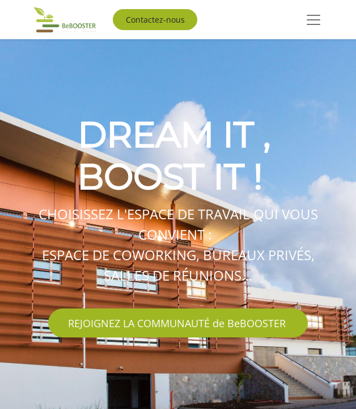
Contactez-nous (155, 19)
